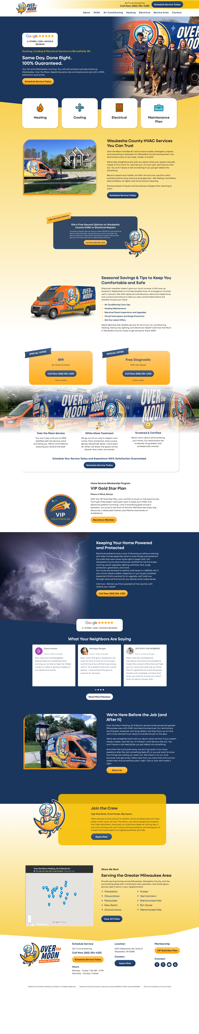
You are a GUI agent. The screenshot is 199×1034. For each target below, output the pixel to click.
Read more (131, 698)
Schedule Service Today (167, 4)
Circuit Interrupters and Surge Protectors (126, 305)
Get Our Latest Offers (116, 309)
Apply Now (126, 981)
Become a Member (103, 531)
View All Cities (112, 932)
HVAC (97, 12)
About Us (117, 786)
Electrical (144, 12)
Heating (131, 12)
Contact (177, 12)
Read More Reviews (99, 713)
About (86, 12)
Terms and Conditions (152, 1005)
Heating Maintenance (116, 298)
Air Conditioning (113, 12)
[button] (95, 706)
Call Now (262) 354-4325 (135, 5)
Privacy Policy (166, 1005)
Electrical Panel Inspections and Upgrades (126, 302)
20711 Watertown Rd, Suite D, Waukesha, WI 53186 (130, 968)
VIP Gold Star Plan (167, 969)
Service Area (161, 12)
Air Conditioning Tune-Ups (118, 294)
